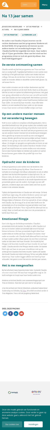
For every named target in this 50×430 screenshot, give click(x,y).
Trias (24, 291)
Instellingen (33, 424)
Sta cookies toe (12, 424)
